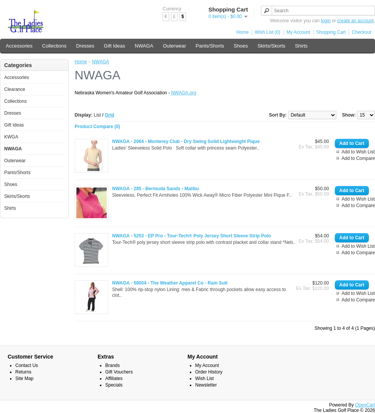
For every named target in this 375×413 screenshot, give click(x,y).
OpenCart (365, 405)
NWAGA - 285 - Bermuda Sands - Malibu (155, 188)
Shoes (241, 46)
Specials (113, 385)
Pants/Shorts (210, 46)
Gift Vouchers (119, 372)
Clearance (14, 89)
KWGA (11, 137)
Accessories (19, 46)
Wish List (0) (267, 32)
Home (242, 32)
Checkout (361, 32)
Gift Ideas (114, 46)
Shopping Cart (331, 32)
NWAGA (144, 46)
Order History (208, 372)
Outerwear (174, 46)
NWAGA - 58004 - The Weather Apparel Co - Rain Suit (170, 283)
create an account (355, 20)
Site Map (24, 378)
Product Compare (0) (97, 126)
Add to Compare (358, 158)
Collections (54, 46)
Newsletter (206, 385)
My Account (298, 32)
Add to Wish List (358, 152)
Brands (112, 365)
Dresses (85, 46)
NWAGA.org (183, 92)
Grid (109, 115)
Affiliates (113, 378)
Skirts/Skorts (271, 46)
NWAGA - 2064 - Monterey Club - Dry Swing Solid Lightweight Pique (186, 141)
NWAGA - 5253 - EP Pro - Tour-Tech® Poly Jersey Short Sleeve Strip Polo (191, 236)
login (326, 20)
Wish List (204, 378)
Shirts (301, 46)
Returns (23, 372)
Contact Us (26, 365)
